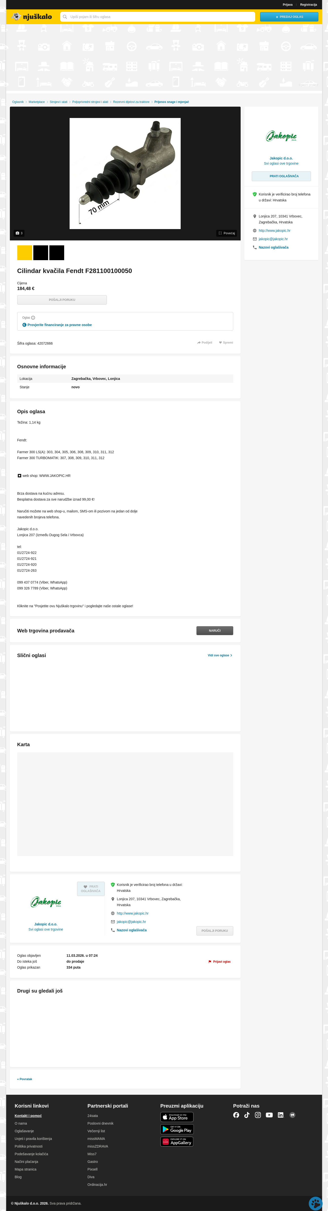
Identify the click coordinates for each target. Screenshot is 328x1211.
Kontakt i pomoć (28, 1116)
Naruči (215, 630)
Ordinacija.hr (97, 1185)
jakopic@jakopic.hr (131, 922)
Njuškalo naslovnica (31, 16)
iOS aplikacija (177, 1117)
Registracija (308, 4)
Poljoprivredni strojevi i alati (90, 102)
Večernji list (96, 1131)
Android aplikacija (177, 1129)
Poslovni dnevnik (101, 1123)
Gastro (93, 1162)
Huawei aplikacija (177, 1142)
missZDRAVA (98, 1146)
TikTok (247, 1115)
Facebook (236, 1115)
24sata (93, 1116)
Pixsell (92, 1169)
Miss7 (92, 1154)
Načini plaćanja (26, 1162)
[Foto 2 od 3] (40, 252)
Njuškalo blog (292, 1115)
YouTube (269, 1115)
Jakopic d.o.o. (45, 924)
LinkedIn (281, 1115)
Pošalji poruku (62, 300)
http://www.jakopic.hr (133, 913)
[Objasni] (33, 317)
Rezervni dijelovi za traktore (131, 102)
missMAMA (96, 1139)
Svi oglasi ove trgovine (46, 929)
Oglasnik (18, 102)
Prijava (287, 4)
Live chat (315, 1203)
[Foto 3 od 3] (56, 252)
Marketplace (37, 102)
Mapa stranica (26, 1169)
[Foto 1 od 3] (24, 252)
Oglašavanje (24, 1131)
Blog (18, 1177)
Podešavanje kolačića (31, 1154)
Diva (91, 1177)
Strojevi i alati (58, 102)
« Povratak (24, 1079)
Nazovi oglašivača (132, 930)
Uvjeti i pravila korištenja (33, 1139)
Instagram (258, 1115)
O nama (21, 1123)
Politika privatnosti (29, 1146)
